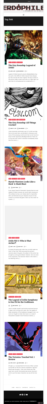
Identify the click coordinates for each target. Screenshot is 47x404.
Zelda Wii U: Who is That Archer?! (19, 242)
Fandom (14, 62)
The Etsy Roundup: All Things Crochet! (22, 123)
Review (14, 354)
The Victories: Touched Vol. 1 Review (21, 358)
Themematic (33, 401)
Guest (13, 237)
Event (16, 296)
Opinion (23, 178)
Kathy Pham (14, 178)
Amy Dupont (11, 296)
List (17, 119)
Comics (10, 354)
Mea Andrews (19, 62)
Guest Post (19, 246)
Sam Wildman (19, 354)
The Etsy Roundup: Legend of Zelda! (21, 66)
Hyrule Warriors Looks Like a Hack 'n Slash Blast (21, 183)
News (19, 178)
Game (10, 178)
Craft (10, 62)
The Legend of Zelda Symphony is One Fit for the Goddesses (23, 301)
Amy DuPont (14, 305)
